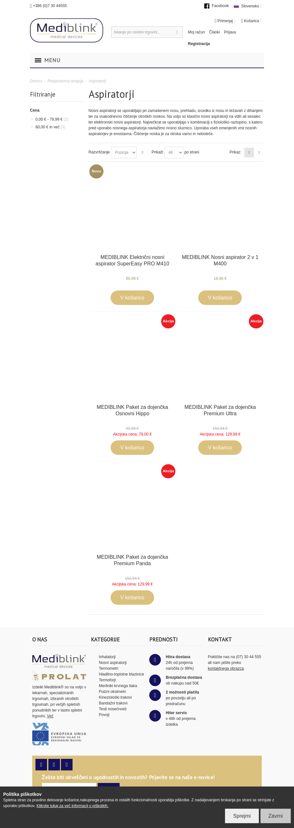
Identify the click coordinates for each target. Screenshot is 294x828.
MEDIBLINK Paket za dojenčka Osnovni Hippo (132, 410)
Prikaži (157, 152)
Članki (214, 32)
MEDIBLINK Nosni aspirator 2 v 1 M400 (220, 260)
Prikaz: (235, 152)
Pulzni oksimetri (112, 691)
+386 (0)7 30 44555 (50, 6)
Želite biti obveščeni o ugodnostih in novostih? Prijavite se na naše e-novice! (128, 777)
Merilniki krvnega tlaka (118, 686)
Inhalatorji (107, 657)
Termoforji (107, 680)
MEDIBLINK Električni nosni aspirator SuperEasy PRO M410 (132, 260)
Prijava (230, 32)
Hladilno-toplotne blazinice (121, 674)
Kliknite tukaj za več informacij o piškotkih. (72, 806)
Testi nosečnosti (112, 709)
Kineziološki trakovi (115, 697)
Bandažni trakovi (113, 703)
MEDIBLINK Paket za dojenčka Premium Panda (132, 560)
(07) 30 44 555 (248, 657)
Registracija (199, 43)
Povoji (104, 715)
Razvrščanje (99, 152)
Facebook (220, 6)
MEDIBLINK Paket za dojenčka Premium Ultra (220, 410)
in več (50, 127)
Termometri (108, 668)
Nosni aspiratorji (113, 662)
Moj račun (196, 32)
